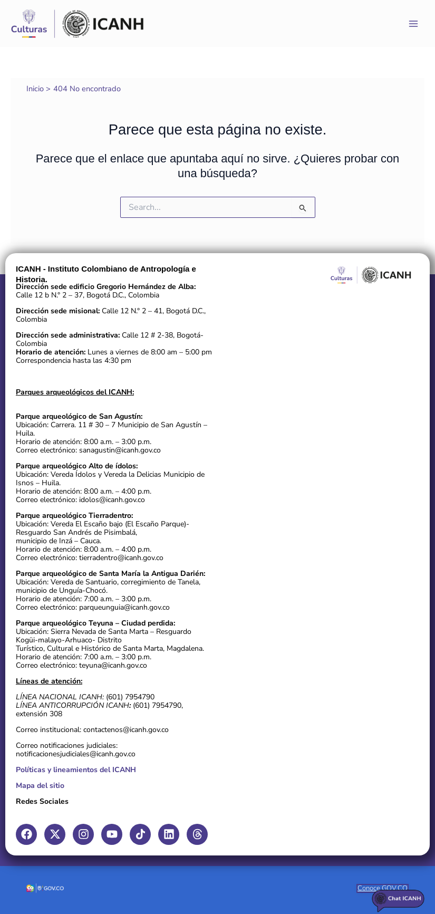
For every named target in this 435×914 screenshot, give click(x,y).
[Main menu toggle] (413, 24)
